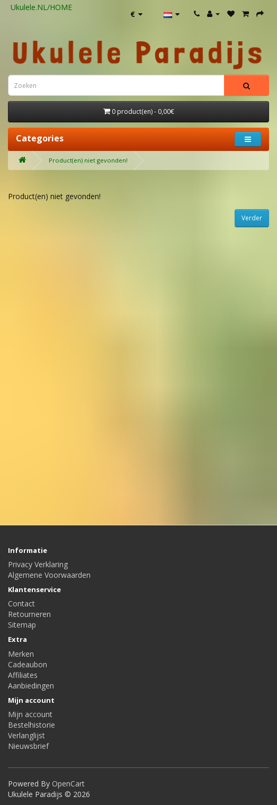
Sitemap (22, 625)
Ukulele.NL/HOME (41, 7)
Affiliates (23, 675)
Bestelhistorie (31, 725)
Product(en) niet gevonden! (88, 160)
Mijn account (30, 714)
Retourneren (29, 614)
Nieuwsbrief (28, 746)
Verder (252, 217)
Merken (21, 654)
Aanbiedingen (31, 686)
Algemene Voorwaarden (49, 575)
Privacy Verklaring (38, 564)
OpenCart (68, 784)
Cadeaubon (27, 664)
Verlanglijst (26, 735)
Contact (21, 603)
